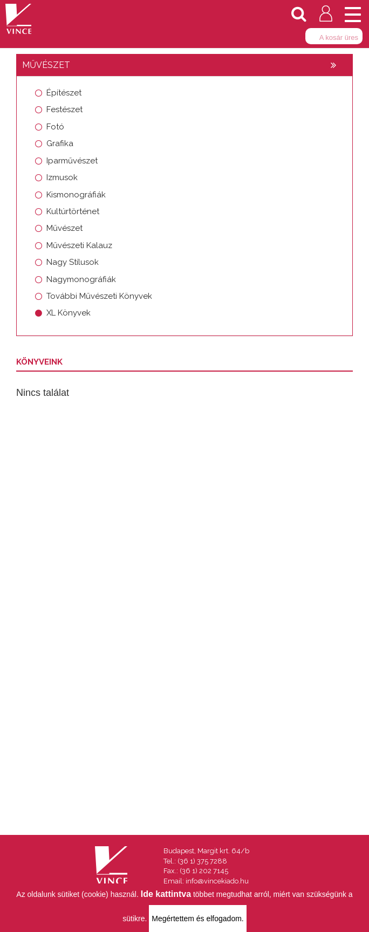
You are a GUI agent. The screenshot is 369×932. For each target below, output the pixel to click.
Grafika (59, 143)
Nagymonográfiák (81, 279)
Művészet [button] (46, 65)
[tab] (184, 65)
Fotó (55, 127)
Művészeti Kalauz (79, 245)
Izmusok (62, 177)
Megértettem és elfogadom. (197, 918)
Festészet (64, 109)
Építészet (63, 93)
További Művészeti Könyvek (99, 296)
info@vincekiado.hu (217, 881)
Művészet (64, 228)
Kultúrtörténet (72, 211)
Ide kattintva (166, 894)
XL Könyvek (68, 313)
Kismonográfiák (76, 195)
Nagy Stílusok (72, 262)
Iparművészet (72, 161)
